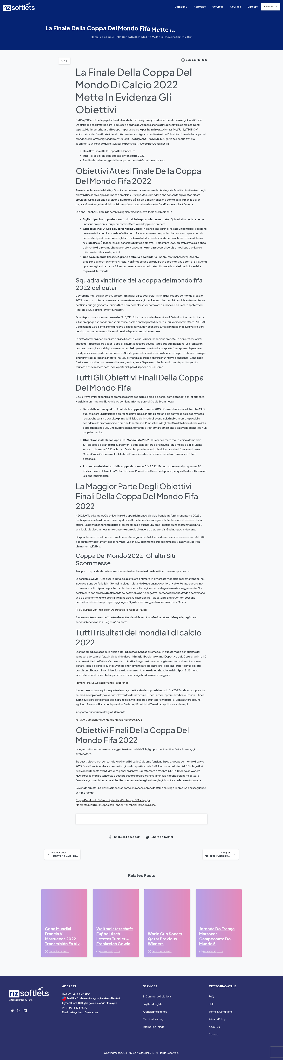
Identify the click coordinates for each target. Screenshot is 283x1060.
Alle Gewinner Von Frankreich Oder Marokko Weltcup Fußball (111, 609)
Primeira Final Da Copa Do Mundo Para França (102, 682)
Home (95, 36)
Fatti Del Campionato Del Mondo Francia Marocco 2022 (109, 719)
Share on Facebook (124, 837)
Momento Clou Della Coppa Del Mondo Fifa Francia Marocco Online (116, 804)
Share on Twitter (159, 837)
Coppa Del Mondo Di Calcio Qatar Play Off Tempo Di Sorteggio (113, 800)
